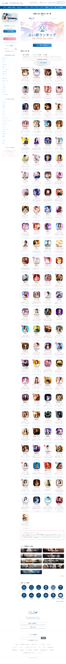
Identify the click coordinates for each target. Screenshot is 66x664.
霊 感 (9, 101)
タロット (9, 127)
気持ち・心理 (9, 80)
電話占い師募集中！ (33, 623)
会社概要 (51, 650)
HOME (4, 7)
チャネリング (9, 122)
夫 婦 (9, 85)
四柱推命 (9, 133)
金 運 (9, 92)
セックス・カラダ (9, 69)
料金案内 (46, 7)
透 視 (9, 113)
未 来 (9, 108)
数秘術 (9, 136)
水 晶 (9, 115)
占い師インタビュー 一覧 (30, 647)
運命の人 (9, 67)
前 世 (9, 111)
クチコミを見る (25, 83)
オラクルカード (9, 129)
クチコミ (41, 7)
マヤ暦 (9, 140)
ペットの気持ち (9, 94)
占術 (55, 7)
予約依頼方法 (50, 647)
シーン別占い (26, 7)
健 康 (9, 89)
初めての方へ (19, 7)
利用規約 (36, 650)
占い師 (31, 7)
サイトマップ (39, 652)
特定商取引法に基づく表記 (29, 652)
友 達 (9, 83)
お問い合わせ (33, 627)
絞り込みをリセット (42, 65)
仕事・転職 (9, 71)
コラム (51, 7)
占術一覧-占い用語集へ (60, 601)
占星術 (9, 131)
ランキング (36, 7)
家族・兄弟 (9, 73)
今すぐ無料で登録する (42, 45)
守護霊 (9, 106)
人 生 (9, 76)
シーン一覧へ (61, 575)
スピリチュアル (9, 117)
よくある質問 (60, 7)
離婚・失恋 (9, 78)
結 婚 (9, 62)
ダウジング (9, 124)
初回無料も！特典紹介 (11, 7)
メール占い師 (53, 18)
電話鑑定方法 (15, 650)
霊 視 (9, 104)
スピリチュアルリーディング (9, 120)
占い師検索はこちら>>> (10, 51)
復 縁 (9, 60)
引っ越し (9, 87)
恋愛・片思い (9, 57)
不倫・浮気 (9, 64)
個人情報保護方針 (43, 650)
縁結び (9, 143)
